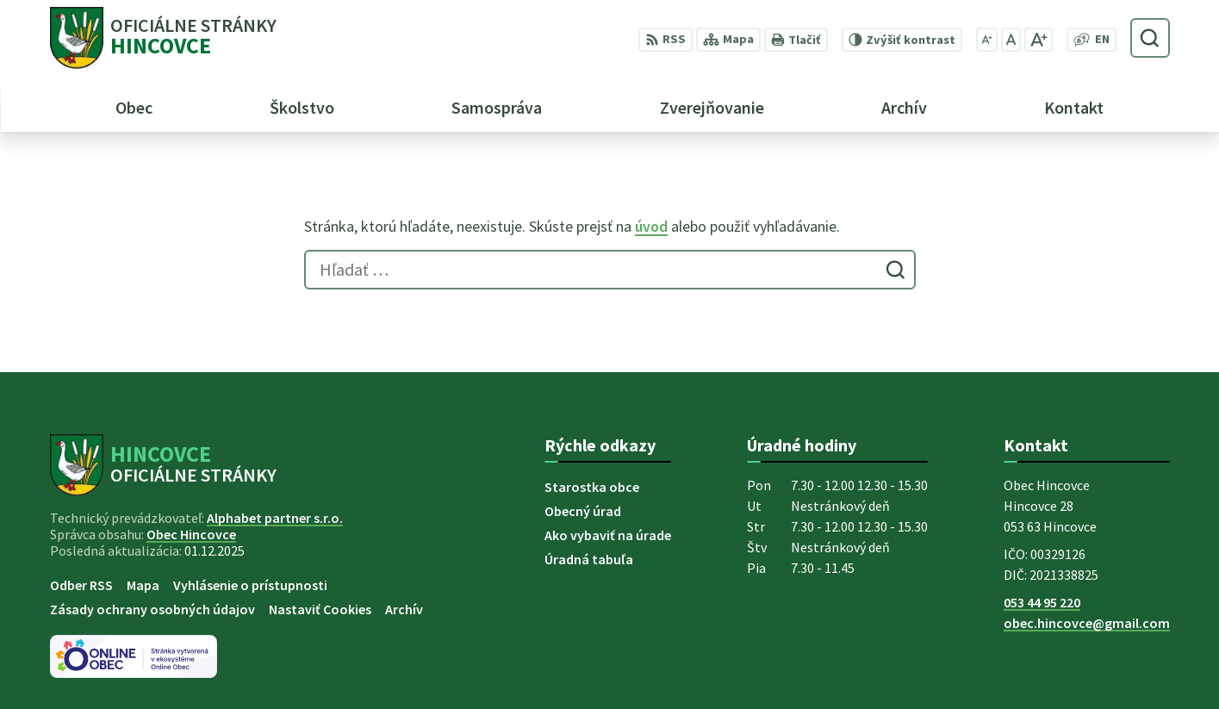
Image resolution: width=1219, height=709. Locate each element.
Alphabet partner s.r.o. (275, 517)
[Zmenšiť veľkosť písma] (987, 40)
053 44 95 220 (1042, 602)
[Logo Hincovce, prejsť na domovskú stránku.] (163, 38)
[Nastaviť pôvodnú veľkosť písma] (1011, 40)
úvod (651, 226)
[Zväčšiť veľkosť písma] (1038, 40)
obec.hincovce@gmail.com (1087, 622)
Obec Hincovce (191, 534)
